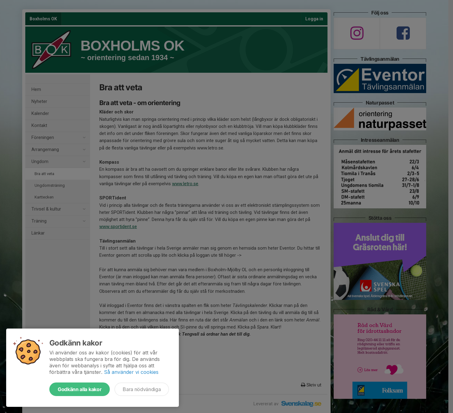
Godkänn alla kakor (79, 389)
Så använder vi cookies (131, 372)
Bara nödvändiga (142, 389)
